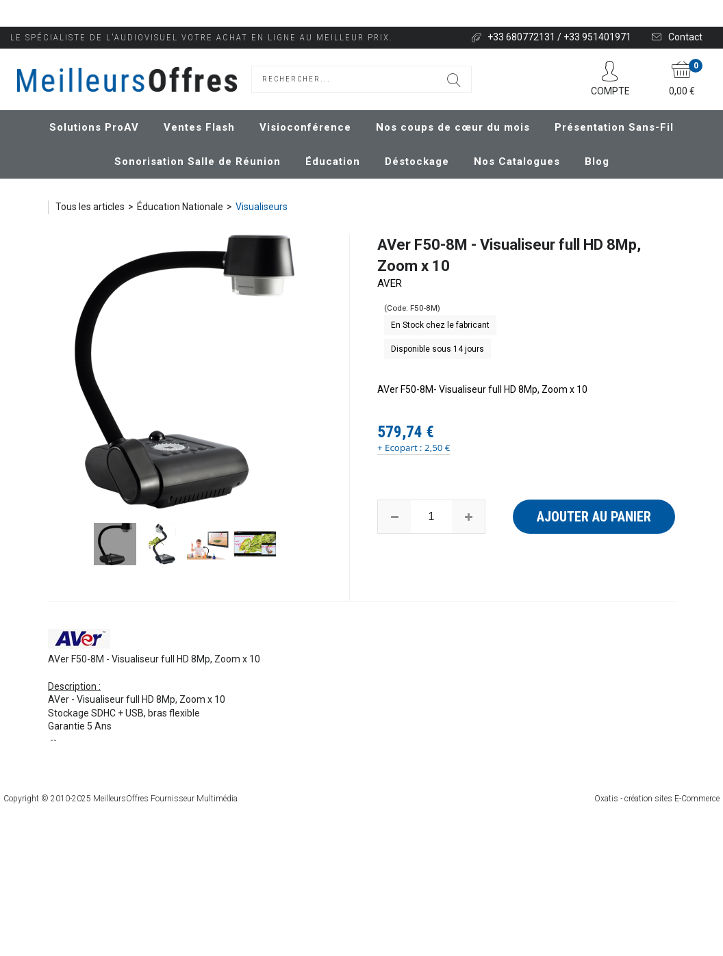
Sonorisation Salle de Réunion (197, 161)
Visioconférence (305, 127)
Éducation (332, 161)
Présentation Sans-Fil (614, 127)
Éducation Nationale (180, 206)
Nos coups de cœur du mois (453, 127)
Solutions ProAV (94, 127)
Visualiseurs (262, 206)
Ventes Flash (199, 127)
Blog (597, 161)
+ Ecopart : (399, 447)
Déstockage (417, 161)
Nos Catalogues (517, 161)
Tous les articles (90, 206)
